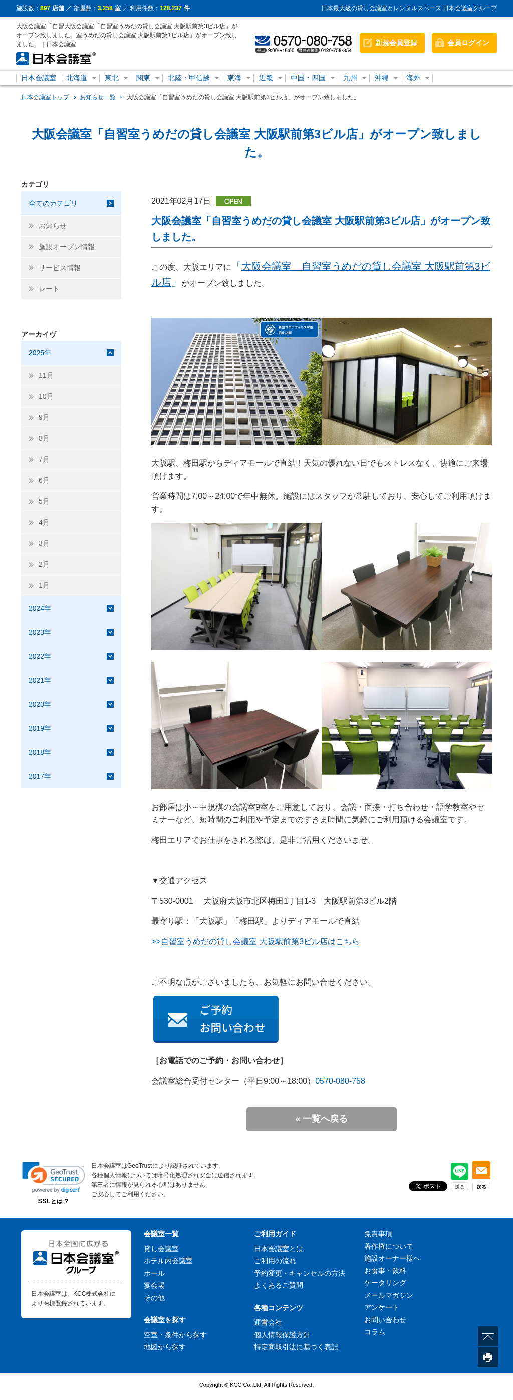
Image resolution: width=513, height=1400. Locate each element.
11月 (46, 375)
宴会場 (154, 1285)
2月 (44, 564)
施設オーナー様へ (392, 1258)
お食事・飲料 (385, 1271)
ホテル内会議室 (168, 1261)
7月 (44, 459)
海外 (413, 78)
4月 (44, 522)
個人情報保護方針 (282, 1335)
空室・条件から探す (175, 1335)
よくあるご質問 (278, 1285)
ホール (154, 1273)
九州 (350, 78)
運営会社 (268, 1322)
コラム (374, 1332)
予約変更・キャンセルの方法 (299, 1273)
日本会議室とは (278, 1249)
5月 (44, 501)
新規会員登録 (396, 43)
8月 (44, 438)
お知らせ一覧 (98, 97)
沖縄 (382, 78)
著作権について (388, 1246)
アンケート (381, 1307)
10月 (46, 396)
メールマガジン (388, 1295)
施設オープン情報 (67, 247)
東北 (112, 78)
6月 (44, 480)
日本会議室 (38, 78)
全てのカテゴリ (53, 203)
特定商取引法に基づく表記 (296, 1347)
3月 (44, 543)
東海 (234, 78)
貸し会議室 (161, 1249)
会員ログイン (468, 43)
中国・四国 (308, 78)
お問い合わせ (385, 1320)
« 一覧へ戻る (321, 1119)
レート (49, 289)
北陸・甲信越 (189, 78)
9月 (44, 417)
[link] (53, 1177)
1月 (44, 585)
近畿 (266, 78)
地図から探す (165, 1347)
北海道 (76, 78)
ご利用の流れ (275, 1261)
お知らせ (53, 226)
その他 (154, 1298)
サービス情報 (60, 268)
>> (255, 941)
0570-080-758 (340, 1081)
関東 (143, 78)
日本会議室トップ (45, 97)
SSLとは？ (53, 1201)
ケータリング (385, 1283)
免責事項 (378, 1234)
